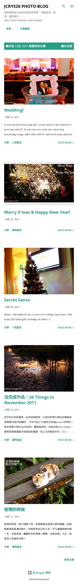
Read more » (66, 142)
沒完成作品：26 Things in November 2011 (29, 399)
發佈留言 (17, 230)
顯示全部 (66, 46)
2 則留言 (16, 142)
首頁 (6, 28)
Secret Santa (17, 300)
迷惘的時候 (14, 509)
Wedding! (13, 110)
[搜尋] (63, 6)
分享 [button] (6, 142)
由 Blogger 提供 (39, 572)
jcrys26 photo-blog (26, 6)
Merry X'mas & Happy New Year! (37, 212)
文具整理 (23, 28)
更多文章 (69, 559)
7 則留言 (16, 327)
